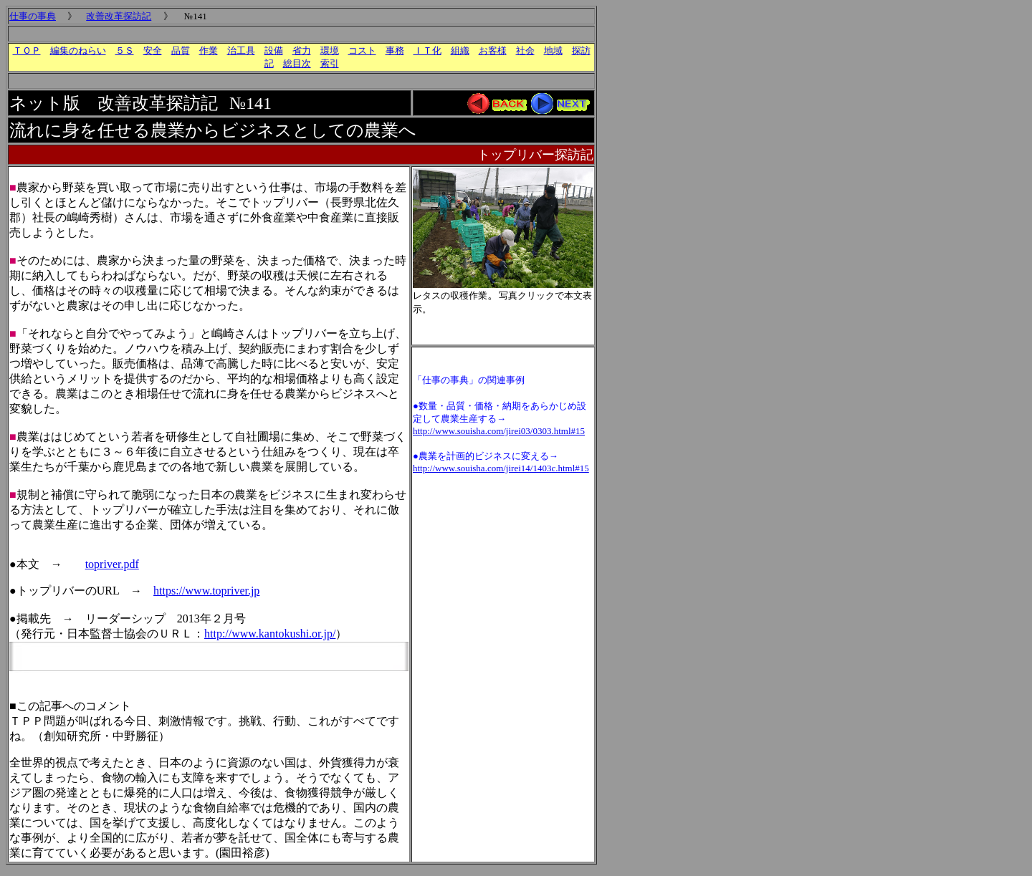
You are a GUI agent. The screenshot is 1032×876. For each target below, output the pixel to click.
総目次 (297, 63)
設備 (273, 50)
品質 (180, 50)
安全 (152, 50)
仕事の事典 (32, 16)
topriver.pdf (112, 564)
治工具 (241, 50)
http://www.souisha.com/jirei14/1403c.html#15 (501, 468)
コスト (362, 50)
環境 (329, 50)
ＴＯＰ (27, 50)
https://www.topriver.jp (206, 590)
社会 (525, 50)
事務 (395, 50)
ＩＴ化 (427, 50)
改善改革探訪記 (118, 16)
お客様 (493, 50)
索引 (329, 63)
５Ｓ (124, 50)
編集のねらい (78, 50)
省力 (301, 50)
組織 (460, 50)
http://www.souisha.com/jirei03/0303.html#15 (499, 430)
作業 (208, 50)
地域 (553, 50)
